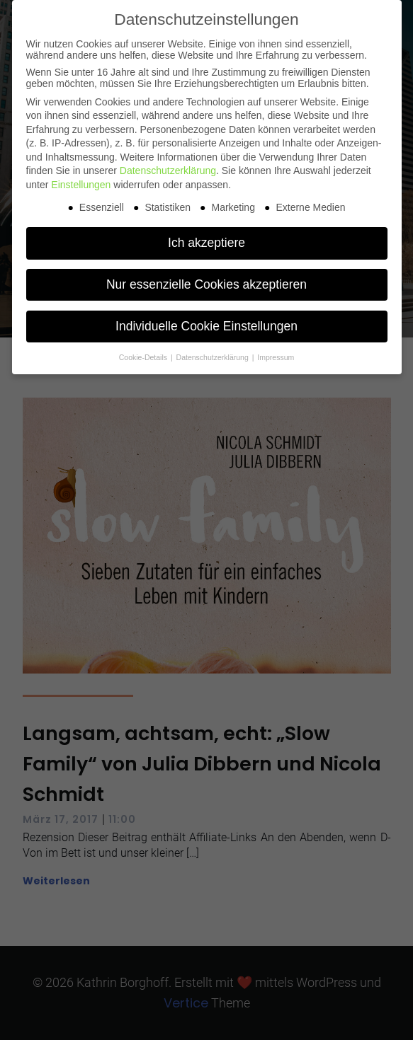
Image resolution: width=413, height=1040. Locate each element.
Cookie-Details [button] (144, 357)
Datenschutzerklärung (168, 170)
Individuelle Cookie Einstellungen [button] (206, 326)
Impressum (275, 357)
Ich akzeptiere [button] (206, 243)
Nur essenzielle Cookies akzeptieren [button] (206, 284)
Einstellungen (81, 184)
